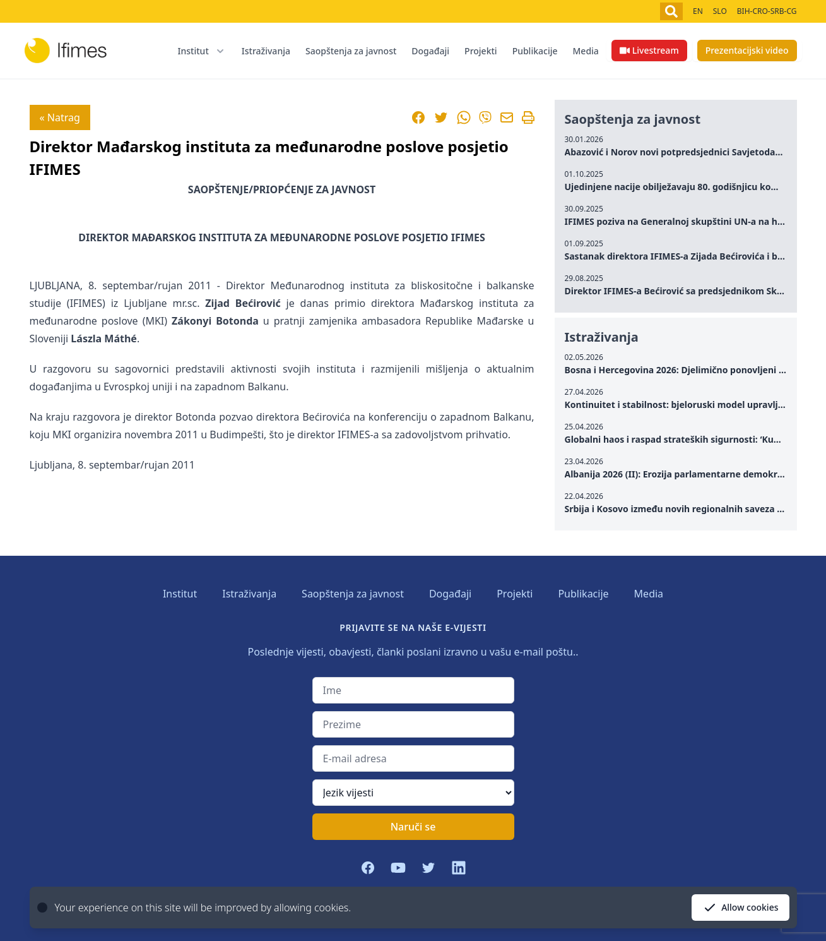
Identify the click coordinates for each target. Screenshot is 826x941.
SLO (720, 11)
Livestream (649, 50)
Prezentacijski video (747, 50)
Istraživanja (266, 51)
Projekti (480, 51)
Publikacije (535, 51)
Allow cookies (740, 907)
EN (698, 11)
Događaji (430, 51)
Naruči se (413, 827)
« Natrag (60, 117)
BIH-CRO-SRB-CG (767, 11)
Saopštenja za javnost (350, 51)
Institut (180, 594)
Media (586, 51)
